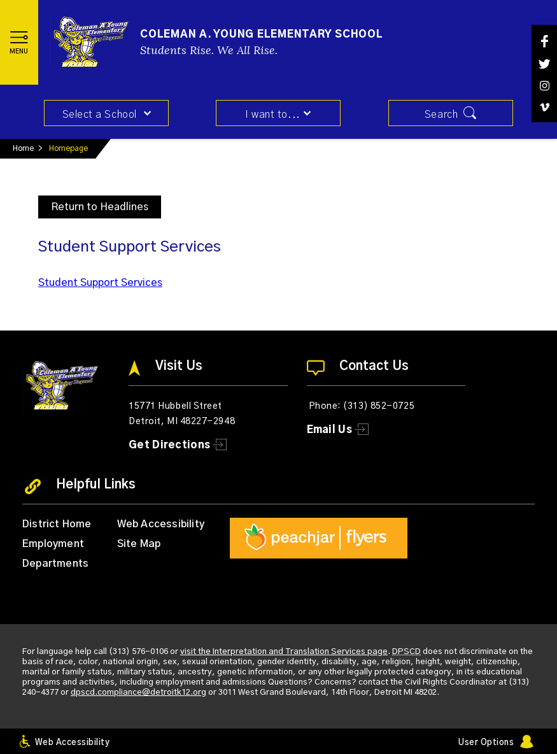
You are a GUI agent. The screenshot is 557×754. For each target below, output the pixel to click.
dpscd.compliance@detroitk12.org (138, 692)
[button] (19, 42)
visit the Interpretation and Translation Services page (284, 651)
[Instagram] (544, 86)
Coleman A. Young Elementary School (261, 34)
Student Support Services (100, 282)
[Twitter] (544, 64)
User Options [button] (486, 743)
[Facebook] (544, 41)
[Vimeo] (544, 107)
